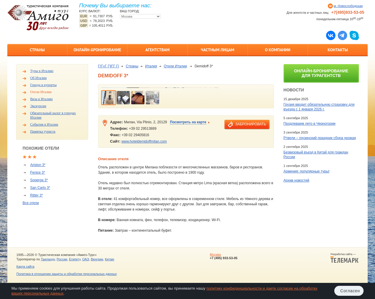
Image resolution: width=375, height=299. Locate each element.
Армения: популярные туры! (307, 171)
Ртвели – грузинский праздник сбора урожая (320, 138)
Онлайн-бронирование (97, 49)
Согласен (350, 290)
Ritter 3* (36, 195)
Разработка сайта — (344, 258)
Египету (75, 259)
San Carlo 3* (40, 188)
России (62, 259)
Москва (215, 254)
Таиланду (48, 259)
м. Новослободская (348, 6)
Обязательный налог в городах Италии (53, 115)
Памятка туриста (42, 131)
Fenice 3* (37, 172)
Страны (37, 49)
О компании (277, 49)
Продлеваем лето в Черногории (309, 124)
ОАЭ (85, 259)
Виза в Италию (41, 99)
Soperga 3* (39, 180)
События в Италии (44, 124)
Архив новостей (296, 180)
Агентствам (157, 49)
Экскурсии (38, 106)
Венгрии (97, 259)
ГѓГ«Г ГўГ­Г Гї (108, 66)
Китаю (109, 259)
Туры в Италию (41, 71)
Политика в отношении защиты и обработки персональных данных (66, 274)
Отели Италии (41, 92)
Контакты (338, 49)
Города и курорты (43, 85)
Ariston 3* (37, 165)
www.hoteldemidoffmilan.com (144, 141)
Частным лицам (217, 49)
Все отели (31, 203)
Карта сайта (25, 266)
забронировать (250, 124)
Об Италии (38, 78)
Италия (151, 66)
